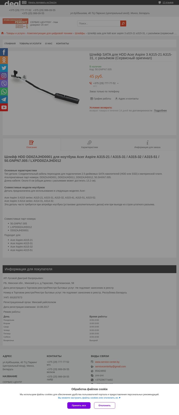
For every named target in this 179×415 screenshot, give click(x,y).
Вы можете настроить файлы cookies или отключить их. (88, 397)
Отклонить (105, 405)
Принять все (79, 405)
